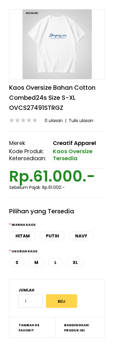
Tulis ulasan (81, 120)
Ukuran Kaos (24, 251)
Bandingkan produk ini (76, 328)
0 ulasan (54, 120)
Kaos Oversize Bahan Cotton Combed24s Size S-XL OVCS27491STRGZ (52, 97)
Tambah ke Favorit (29, 328)
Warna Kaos (24, 224)
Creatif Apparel (74, 143)
